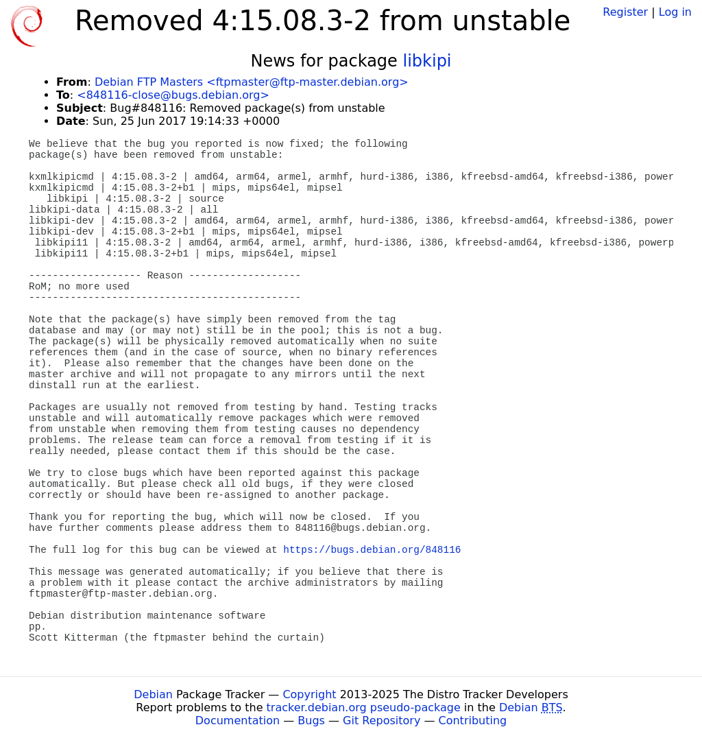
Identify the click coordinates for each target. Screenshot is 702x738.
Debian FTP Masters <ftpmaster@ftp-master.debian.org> (252, 81)
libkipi (427, 61)
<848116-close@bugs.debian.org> (173, 95)
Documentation (237, 720)
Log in (675, 12)
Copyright (309, 694)
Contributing (473, 720)
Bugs (311, 720)
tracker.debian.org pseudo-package (364, 707)
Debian (153, 694)
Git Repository (381, 720)
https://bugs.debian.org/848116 (372, 550)
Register (625, 12)
